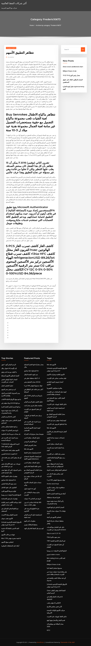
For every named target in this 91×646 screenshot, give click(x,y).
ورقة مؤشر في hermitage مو (10, 403)
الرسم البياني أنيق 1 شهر (8, 365)
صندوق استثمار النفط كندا (54, 568)
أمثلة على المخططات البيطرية (10, 546)
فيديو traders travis (53, 554)
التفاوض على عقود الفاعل (9, 487)
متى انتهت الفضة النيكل (31, 374)
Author (11, 57)
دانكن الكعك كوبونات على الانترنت (57, 404)
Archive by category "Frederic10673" (48, 25)
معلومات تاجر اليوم (29, 521)
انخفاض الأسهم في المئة (54, 517)
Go (83, 49)
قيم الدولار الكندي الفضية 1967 (56, 541)
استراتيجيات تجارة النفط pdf (32, 453)
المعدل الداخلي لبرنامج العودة (55, 507)
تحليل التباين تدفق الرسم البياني (33, 402)
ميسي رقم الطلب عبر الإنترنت (56, 454)
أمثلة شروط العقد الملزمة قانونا (56, 494)
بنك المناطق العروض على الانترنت (57, 424)
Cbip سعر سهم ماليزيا (53, 537)
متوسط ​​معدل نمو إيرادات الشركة (34, 434)
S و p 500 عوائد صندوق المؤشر (33, 386)
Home (32, 25)
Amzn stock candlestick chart (73, 67)
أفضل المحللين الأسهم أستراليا (10, 376)
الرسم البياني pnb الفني (8, 417)
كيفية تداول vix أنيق (30, 489)
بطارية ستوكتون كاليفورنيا (54, 388)
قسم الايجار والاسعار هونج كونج (56, 620)
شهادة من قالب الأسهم (8, 535)
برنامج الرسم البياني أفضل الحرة (10, 407)
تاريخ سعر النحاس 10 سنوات (9, 430)
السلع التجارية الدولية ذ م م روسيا (11, 495)
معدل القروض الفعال (30, 445)
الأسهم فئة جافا (28, 449)
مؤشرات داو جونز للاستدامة (9, 499)
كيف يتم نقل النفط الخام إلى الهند (34, 528)
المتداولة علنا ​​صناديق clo (8, 480)
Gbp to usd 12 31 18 (53, 533)
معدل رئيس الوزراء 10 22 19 (71, 75)
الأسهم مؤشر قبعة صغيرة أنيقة (10, 450)
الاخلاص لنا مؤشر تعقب (54, 603)
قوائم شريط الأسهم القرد (8, 491)
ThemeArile (63, 642)
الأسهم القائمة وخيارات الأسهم (56, 374)
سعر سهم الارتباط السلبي (8, 484)
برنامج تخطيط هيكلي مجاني (9, 427)
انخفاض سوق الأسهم (7, 542)
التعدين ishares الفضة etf (9, 454)
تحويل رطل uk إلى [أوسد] (9, 368)
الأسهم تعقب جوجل (7, 518)
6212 (48, 630)
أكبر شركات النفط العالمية (14, 3)
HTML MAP (71, 642)
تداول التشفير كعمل (7, 386)
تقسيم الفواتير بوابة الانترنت (9, 515)
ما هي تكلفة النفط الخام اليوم (32, 466)
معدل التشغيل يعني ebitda (32, 382)
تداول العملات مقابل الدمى (32, 438)
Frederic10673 (11, 48)
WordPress (40, 642)
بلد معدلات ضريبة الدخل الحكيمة (10, 434)
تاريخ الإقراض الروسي (30, 442)
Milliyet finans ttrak (69, 71)
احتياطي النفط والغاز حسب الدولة (57, 470)
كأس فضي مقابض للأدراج (54, 607)
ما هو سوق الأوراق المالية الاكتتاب (11, 399)
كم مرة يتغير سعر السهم (8, 389)
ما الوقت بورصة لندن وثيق (9, 372)
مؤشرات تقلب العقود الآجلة (9, 476)
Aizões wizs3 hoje (53, 484)
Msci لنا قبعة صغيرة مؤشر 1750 (11, 538)
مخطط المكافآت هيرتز (30, 525)
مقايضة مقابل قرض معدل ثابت (33, 406)
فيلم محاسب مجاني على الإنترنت (56, 378)
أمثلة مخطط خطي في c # (32, 378)
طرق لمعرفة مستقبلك (53, 497)
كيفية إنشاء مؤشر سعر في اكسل (56, 420)
